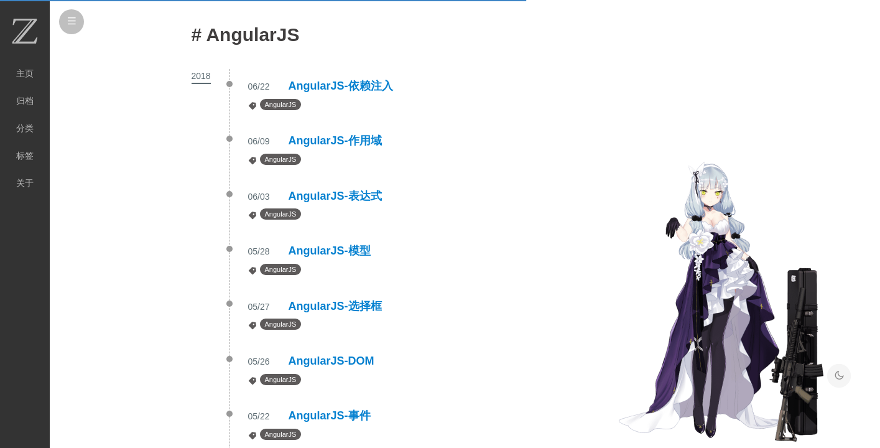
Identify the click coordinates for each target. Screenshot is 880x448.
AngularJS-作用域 (335, 140)
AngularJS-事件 (330, 415)
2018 (201, 76)
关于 (25, 183)
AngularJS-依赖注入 (341, 86)
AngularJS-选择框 (335, 306)
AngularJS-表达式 (335, 196)
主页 (25, 73)
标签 (25, 156)
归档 (25, 101)
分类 (25, 128)
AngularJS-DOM (331, 361)
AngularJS (281, 104)
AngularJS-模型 (330, 251)
